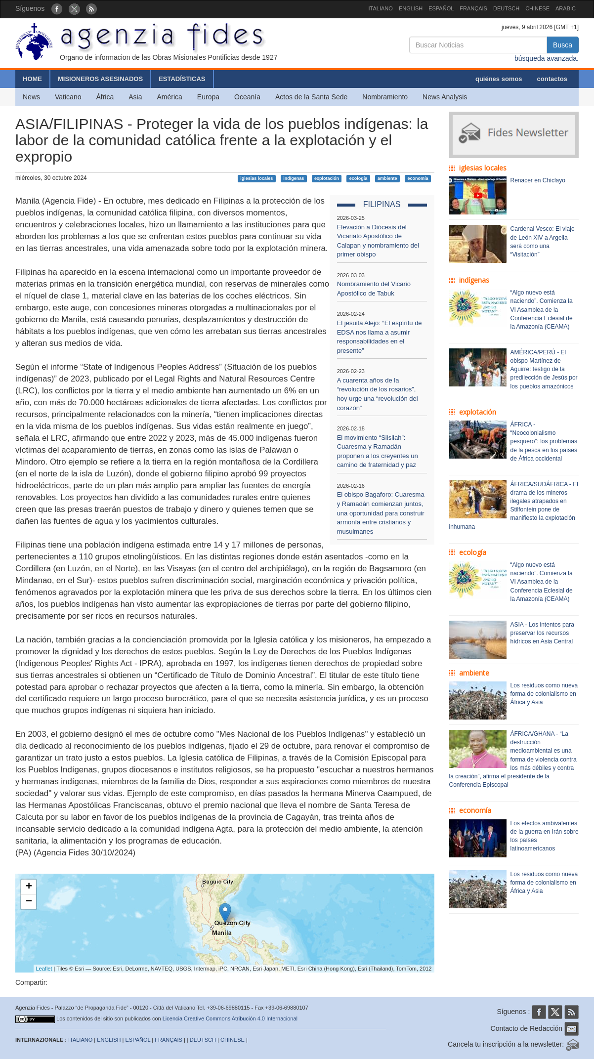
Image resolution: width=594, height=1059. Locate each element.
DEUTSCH (506, 8)
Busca (562, 45)
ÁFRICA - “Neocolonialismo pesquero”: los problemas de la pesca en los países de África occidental (543, 441)
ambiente (387, 178)
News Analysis (445, 97)
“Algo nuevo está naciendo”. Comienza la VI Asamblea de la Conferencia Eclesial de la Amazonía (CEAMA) (541, 309)
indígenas (293, 178)
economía (417, 178)
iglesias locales (256, 178)
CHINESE (537, 8)
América (169, 97)
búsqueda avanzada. (546, 58)
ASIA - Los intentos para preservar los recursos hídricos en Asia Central (542, 633)
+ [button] (29, 887)
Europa (208, 97)
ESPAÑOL (441, 8)
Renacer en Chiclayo (537, 180)
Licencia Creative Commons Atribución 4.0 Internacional (230, 1018)
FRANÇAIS (473, 8)
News (31, 97)
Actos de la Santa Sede (311, 97)
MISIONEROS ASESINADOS (100, 79)
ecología (358, 178)
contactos (552, 79)
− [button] (29, 901)
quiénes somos (498, 79)
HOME (32, 79)
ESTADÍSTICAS (182, 79)
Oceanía (247, 97)
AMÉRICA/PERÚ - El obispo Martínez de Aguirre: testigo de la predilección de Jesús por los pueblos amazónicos (544, 369)
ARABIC (565, 8)
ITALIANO (381, 8)
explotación (326, 178)
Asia (135, 97)
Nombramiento (385, 97)
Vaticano (68, 97)
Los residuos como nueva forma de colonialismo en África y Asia (544, 694)
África (105, 97)
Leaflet (44, 969)
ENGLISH (411, 8)
